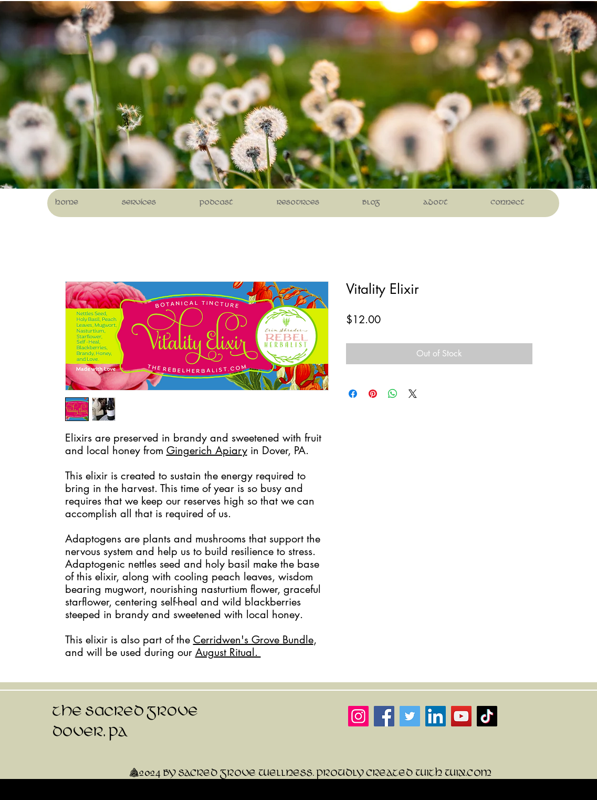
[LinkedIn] (435, 716)
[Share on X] (412, 393)
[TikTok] (487, 716)
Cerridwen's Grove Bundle (253, 640)
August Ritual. (228, 652)
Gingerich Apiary (206, 450)
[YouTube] (461, 716)
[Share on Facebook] (353, 393)
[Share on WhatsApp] (392, 393)
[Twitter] (410, 716)
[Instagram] (358, 716)
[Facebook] (384, 716)
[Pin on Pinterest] (372, 393)
